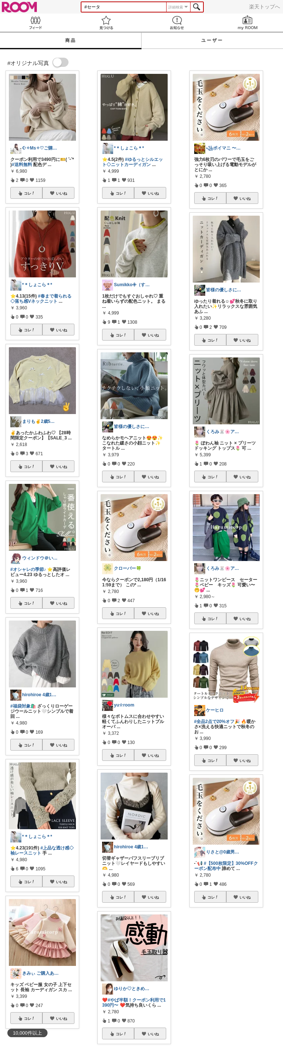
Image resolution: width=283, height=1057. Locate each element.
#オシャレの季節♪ (28, 569)
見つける (106, 23)
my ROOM (247, 23)
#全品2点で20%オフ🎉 (217, 721)
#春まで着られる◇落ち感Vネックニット (40, 299)
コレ (29, 193)
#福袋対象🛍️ (23, 706)
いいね (61, 193)
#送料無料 (22, 164)
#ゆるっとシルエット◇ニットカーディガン (132, 162)
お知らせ (177, 23)
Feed (35, 23)
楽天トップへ (264, 7)
